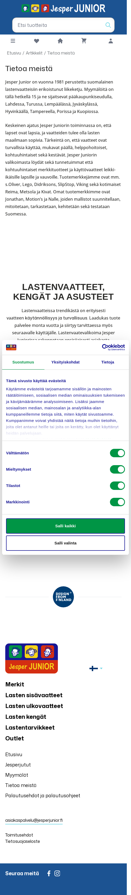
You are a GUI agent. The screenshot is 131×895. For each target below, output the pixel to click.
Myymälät (16, 774)
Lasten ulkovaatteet (34, 706)
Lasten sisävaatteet (34, 695)
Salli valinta (65, 543)
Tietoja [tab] (107, 362)
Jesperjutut (18, 764)
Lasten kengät (25, 716)
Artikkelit (34, 53)
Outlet (14, 738)
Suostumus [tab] (23, 362)
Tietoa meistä (61, 53)
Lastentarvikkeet (30, 727)
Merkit (14, 684)
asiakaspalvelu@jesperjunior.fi (34, 820)
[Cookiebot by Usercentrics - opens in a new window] (102, 347)
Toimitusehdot (19, 835)
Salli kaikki (65, 526)
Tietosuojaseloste (22, 841)
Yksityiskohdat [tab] (65, 362)
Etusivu (14, 53)
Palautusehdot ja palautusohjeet (42, 795)
